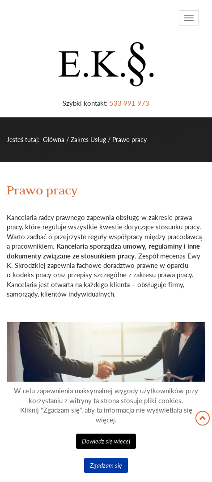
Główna (53, 139)
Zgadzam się (106, 465)
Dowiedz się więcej (106, 441)
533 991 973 (129, 103)
